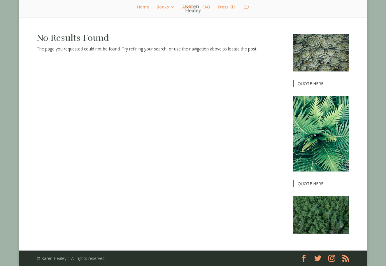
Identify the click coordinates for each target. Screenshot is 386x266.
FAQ (206, 7)
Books (163, 7)
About (188, 7)
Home (143, 7)
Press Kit (226, 7)
